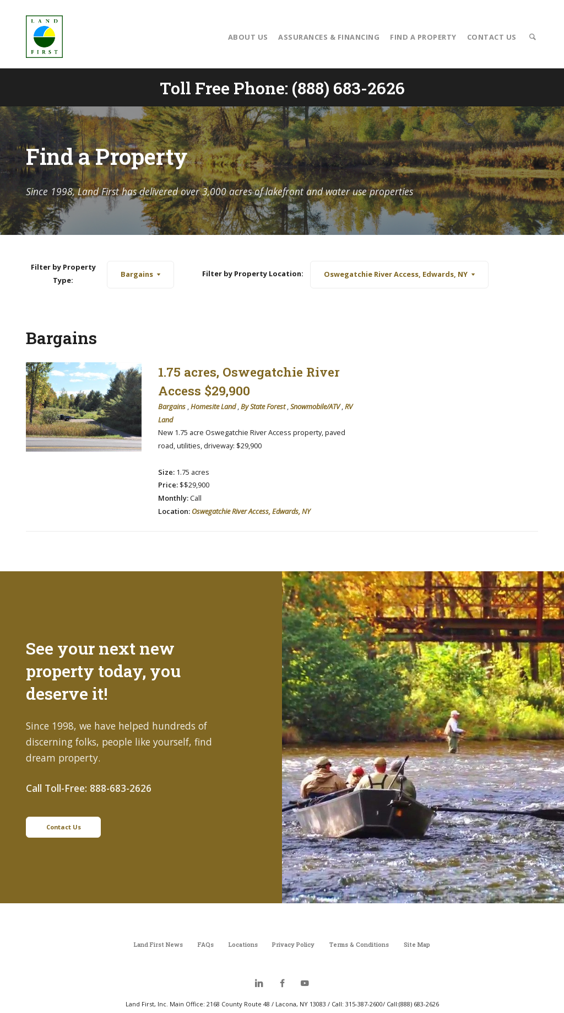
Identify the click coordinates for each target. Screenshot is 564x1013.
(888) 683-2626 (348, 88)
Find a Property (423, 37)
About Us (248, 37)
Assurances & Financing (328, 37)
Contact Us (492, 37)
